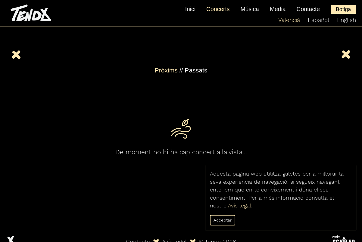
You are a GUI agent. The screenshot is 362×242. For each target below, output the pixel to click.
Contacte (308, 9)
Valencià (289, 20)
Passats (196, 70)
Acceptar (223, 220)
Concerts (217, 9)
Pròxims (166, 70)
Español (318, 20)
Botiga (343, 9)
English (346, 20)
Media (278, 9)
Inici (190, 9)
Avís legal (239, 206)
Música (250, 9)
